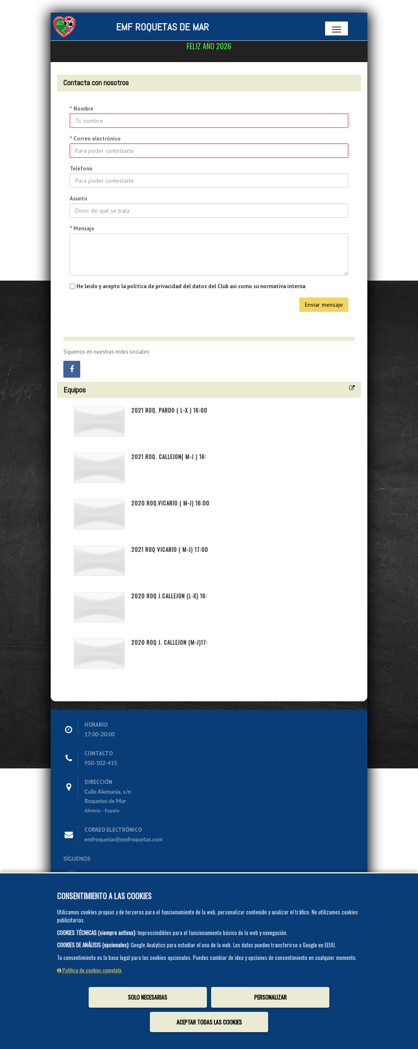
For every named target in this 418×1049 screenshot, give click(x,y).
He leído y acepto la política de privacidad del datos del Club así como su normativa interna (190, 286)
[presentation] (134, 313)
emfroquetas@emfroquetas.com (123, 839)
